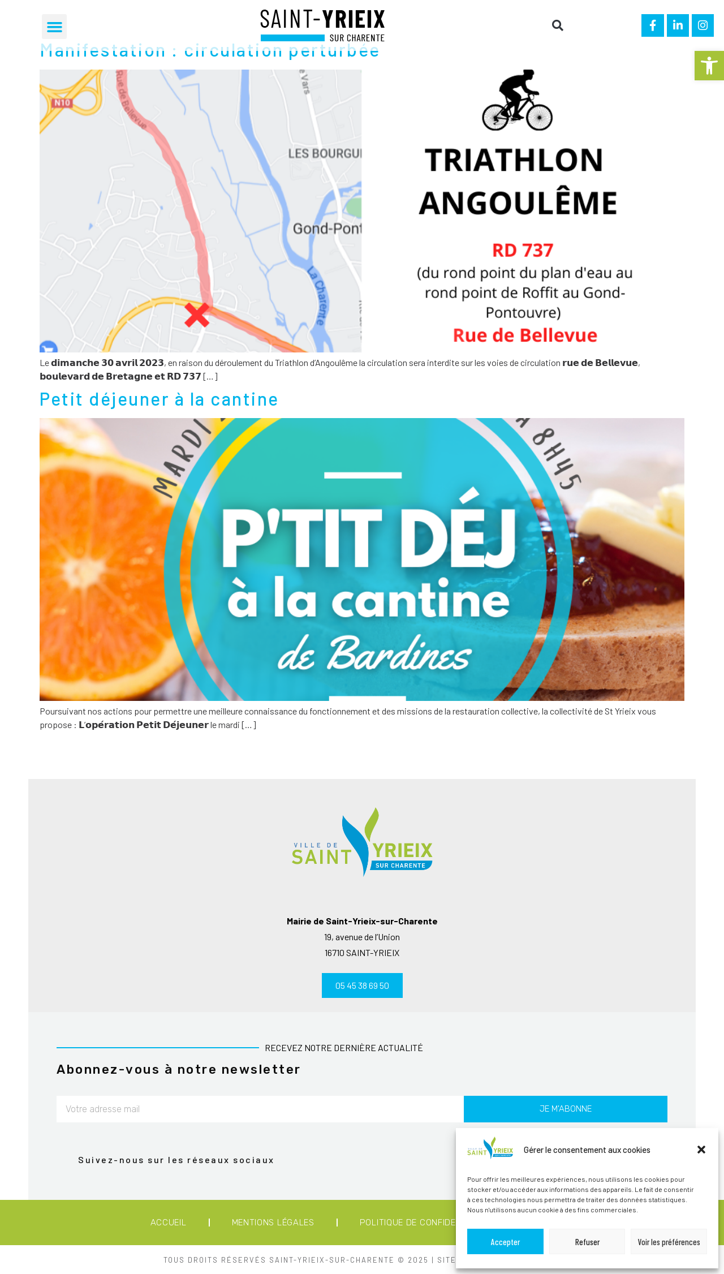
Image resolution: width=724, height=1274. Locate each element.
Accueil (168, 1222)
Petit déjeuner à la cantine (159, 398)
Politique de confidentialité (426, 1222)
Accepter (505, 1242)
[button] (709, 65)
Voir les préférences (669, 1242)
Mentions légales (273, 1222)
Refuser (587, 1242)
